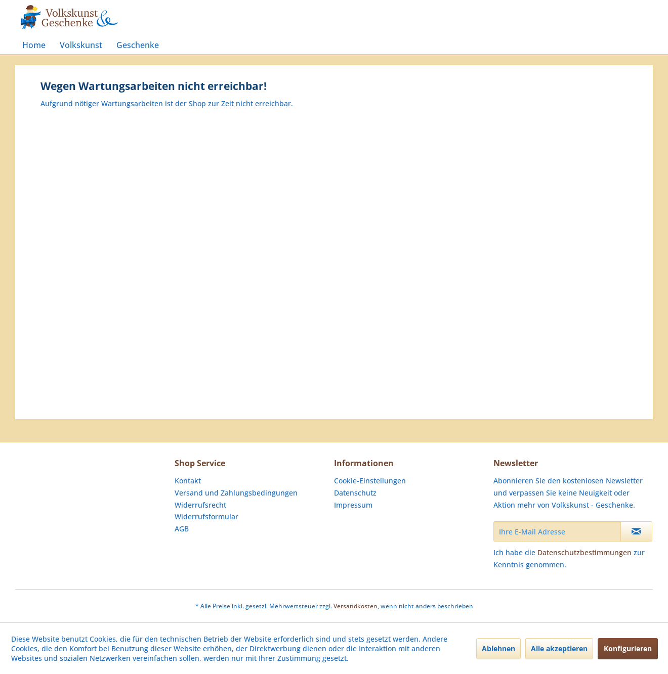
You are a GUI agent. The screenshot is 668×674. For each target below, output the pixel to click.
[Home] (34, 45)
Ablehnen (498, 648)
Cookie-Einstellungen (370, 480)
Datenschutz (355, 493)
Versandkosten (355, 606)
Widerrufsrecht (200, 505)
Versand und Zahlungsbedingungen (236, 493)
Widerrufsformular (206, 516)
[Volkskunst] (81, 45)
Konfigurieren (628, 648)
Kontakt (188, 480)
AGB (182, 528)
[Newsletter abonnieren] (636, 531)
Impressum (353, 505)
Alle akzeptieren (559, 648)
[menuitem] (34, 45)
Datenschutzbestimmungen (584, 552)
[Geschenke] (137, 45)
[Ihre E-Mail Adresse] (557, 531)
